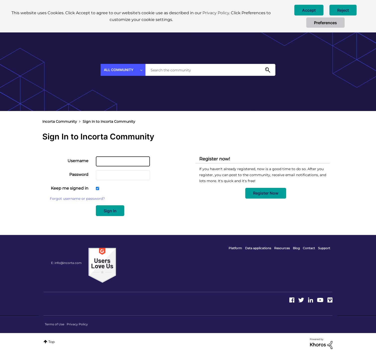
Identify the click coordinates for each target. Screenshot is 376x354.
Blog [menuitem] (296, 248)
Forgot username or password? (77, 198)
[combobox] (210, 70)
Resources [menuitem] (282, 248)
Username (77, 160)
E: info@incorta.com (66, 263)
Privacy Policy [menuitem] (77, 324)
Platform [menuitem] (235, 248)
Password (78, 174)
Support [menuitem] (324, 248)
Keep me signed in (69, 188)
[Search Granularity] (123, 70)
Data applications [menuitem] (258, 248)
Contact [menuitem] (309, 248)
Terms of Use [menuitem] (54, 324)
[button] (308, 10)
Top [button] (51, 342)
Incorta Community (59, 121)
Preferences (325, 22)
